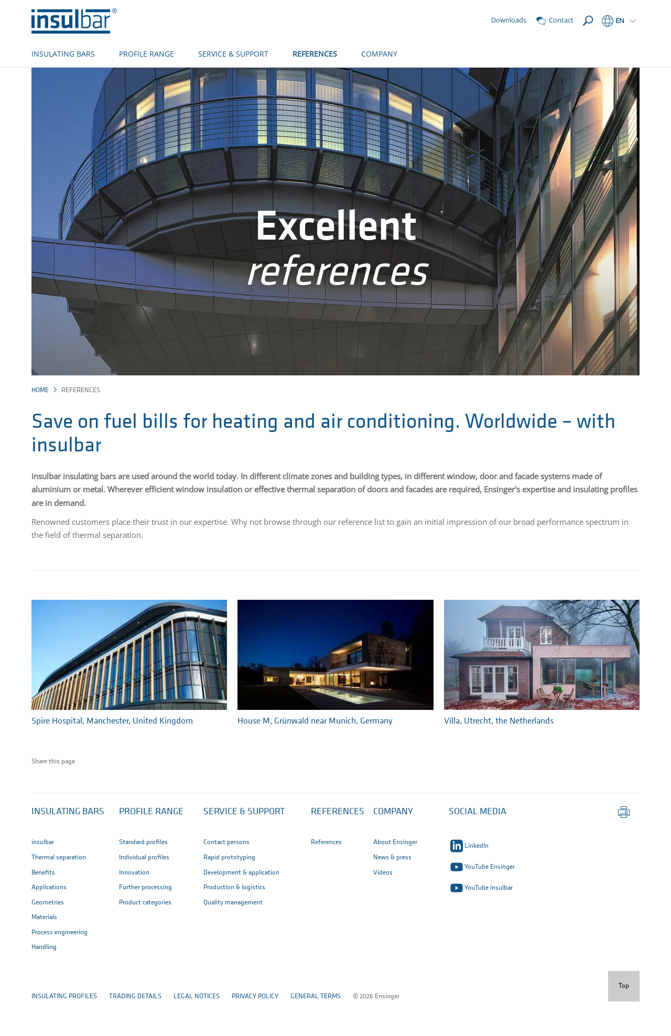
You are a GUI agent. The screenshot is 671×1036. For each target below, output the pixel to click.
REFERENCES (315, 54)
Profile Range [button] (151, 846)
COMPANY (379, 54)
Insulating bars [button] (67, 846)
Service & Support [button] (244, 846)
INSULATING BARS (63, 54)
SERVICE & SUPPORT (233, 54)
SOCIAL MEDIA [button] (477, 846)
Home (40, 425)
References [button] (337, 846)
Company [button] (393, 846)
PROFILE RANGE (146, 54)
